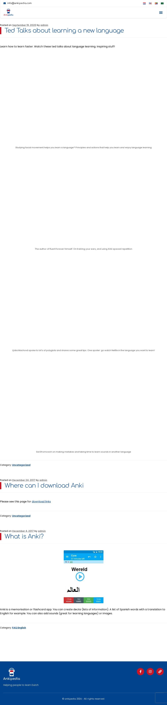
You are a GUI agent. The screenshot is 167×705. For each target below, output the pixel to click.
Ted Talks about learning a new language (64, 30)
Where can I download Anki (44, 485)
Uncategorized (21, 465)
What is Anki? (24, 536)
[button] (161, 12)
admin (44, 25)
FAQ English (19, 627)
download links (41, 501)
